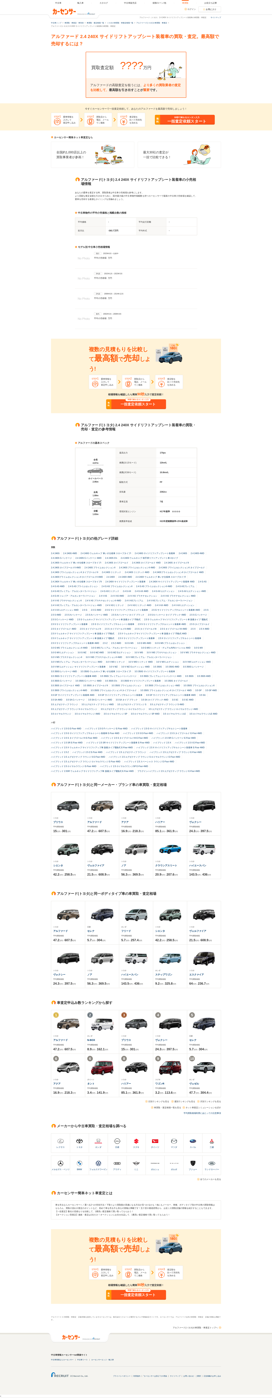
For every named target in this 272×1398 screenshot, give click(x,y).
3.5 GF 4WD (211, 690)
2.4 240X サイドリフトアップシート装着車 (125, 581)
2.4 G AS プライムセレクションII (116, 586)
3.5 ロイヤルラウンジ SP (115, 714)
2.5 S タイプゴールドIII (145, 629)
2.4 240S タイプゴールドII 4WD (66, 567)
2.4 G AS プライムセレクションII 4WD (154, 586)
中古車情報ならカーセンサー (62, 1360)
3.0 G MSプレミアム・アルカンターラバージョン (114, 648)
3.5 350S (189, 676)
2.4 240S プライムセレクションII (99, 567)
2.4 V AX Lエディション (183, 605)
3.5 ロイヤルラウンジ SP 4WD (145, 714)
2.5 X (193, 629)
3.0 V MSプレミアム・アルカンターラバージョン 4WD (76, 662)
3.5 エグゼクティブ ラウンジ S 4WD (167, 704)
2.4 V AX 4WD (161, 605)
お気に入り (211, 9)
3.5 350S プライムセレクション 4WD (162, 685)
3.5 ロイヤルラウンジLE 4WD (203, 714)
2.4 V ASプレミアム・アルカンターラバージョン (170, 600)
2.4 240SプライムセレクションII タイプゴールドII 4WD (77, 577)
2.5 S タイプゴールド (200, 624)
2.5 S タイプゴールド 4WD (63, 629)
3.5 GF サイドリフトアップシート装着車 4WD (72, 695)
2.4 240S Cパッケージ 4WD (88, 558)
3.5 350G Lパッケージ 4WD (64, 671)
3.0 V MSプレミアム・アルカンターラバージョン (149, 657)
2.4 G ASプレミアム (185, 586)
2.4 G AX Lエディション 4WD (192, 591)
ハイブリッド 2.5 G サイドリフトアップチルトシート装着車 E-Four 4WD (85, 733)
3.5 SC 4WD (188, 700)
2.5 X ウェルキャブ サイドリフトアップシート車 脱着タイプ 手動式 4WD (152, 633)
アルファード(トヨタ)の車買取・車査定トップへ (195, 1327)
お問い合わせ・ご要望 (192, 1376)
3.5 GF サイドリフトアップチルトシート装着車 (120, 695)
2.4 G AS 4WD (58, 586)
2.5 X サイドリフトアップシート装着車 (136, 638)
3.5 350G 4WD (172, 667)
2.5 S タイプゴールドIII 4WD (173, 629)
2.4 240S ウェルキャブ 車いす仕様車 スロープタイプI (76, 563)
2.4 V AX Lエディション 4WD (65, 610)
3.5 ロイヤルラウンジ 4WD (87, 714)
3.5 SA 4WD (56, 700)
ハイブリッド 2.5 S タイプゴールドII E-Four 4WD (74, 738)
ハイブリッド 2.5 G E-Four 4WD (66, 728)
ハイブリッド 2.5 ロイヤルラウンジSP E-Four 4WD (124, 766)
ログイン (192, 9)
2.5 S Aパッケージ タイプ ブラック (127, 615)
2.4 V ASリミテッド (114, 605)
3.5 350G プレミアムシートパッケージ (118, 676)
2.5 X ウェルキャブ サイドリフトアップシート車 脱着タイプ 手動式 (82, 633)
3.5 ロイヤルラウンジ (61, 714)
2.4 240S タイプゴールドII (176, 563)
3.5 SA (202, 695)
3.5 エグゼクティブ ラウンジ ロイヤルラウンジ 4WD (173, 709)
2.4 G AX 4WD (141, 591)
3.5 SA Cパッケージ (75, 700)
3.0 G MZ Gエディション (119, 652)
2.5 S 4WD (56, 615)
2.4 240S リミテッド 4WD (137, 572)
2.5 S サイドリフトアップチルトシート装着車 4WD (162, 624)
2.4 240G (55, 553)
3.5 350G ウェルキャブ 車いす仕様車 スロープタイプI (105, 671)
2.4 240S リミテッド (111, 572)
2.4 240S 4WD (197, 553)
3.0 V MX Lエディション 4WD (197, 662)
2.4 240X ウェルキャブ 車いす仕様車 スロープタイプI (161, 577)
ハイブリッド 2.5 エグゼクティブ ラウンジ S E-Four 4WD (78, 757)
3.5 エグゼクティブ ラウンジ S (131, 704)
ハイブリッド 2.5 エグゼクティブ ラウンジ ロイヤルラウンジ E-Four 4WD (85, 761)
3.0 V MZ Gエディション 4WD (135, 667)
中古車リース (82, 1360)
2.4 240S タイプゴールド (116, 563)
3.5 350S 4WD (204, 676)
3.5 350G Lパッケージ (193, 667)
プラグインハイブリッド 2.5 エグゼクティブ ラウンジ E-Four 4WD (168, 771)
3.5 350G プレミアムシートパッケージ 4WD (160, 676)
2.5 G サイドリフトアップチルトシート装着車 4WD (176, 610)
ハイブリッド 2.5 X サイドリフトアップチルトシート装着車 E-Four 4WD (170, 747)
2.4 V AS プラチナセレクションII (66, 600)
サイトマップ (216, 17)
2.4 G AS (202, 581)
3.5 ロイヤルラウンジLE (174, 714)
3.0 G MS (129, 643)
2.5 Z (105, 643)
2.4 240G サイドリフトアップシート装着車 (155, 553)
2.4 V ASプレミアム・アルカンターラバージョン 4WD (76, 605)
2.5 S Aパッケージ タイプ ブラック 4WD (167, 615)
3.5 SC (175, 700)
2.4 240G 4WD (70, 553)
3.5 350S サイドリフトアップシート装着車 (141, 681)
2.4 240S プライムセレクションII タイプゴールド (182, 567)
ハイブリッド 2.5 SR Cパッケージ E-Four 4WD (174, 738)
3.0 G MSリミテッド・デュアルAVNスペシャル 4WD (165, 648)
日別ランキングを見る (158, 1101)
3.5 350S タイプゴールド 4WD (65, 685)
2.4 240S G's (111, 558)
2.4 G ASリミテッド (109, 591)
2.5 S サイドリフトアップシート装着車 (69, 624)
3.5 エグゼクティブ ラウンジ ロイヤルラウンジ (123, 709)
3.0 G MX (198, 648)
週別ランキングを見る (184, 1101)
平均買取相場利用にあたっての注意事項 (202, 1113)
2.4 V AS (103, 596)
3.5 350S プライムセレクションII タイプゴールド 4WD (166, 690)
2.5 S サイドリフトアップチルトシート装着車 (112, 624)
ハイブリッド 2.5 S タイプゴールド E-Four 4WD (179, 733)
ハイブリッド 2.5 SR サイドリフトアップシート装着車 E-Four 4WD (118, 742)
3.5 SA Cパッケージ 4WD (100, 700)
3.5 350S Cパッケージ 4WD (88, 681)
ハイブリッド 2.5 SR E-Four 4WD (67, 742)
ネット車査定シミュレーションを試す (203, 1107)
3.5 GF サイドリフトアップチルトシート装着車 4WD (171, 695)
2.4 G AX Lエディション (163, 591)
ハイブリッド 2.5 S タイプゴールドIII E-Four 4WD (124, 738)
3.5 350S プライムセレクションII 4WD (69, 690)
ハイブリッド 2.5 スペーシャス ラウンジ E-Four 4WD (149, 761)
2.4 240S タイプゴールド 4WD (146, 563)
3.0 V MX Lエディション (167, 662)
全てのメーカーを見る (210, 1179)
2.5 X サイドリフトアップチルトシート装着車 (179, 638)
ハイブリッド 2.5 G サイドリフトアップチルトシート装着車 (159, 728)
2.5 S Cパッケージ (198, 615)
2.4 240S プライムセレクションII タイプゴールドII (74, 572)
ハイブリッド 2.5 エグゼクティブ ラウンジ (126, 752)
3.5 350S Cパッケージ (61, 681)
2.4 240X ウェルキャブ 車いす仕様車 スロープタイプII (76, 581)
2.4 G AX (127, 591)
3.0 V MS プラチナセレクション (162, 652)
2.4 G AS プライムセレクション (83, 586)
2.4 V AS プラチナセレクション (142, 596)
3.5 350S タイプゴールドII (95, 685)
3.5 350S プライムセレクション (126, 685)
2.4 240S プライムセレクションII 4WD (137, 567)
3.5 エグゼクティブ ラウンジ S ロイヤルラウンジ (74, 709)
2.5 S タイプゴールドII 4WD (118, 629)
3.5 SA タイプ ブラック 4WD (154, 700)
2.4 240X (111, 577)
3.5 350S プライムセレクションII (199, 685)
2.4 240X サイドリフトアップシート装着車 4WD (171, 581)
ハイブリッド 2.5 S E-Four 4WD (138, 733)
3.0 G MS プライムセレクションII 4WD (69, 648)
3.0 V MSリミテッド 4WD (141, 662)
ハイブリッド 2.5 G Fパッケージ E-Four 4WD (106, 728)
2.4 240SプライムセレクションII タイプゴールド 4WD (178, 572)
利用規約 (136, 1376)
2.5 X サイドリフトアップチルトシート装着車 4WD (75, 643)
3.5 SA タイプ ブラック (127, 700)
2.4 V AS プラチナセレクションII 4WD (103, 600)
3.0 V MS (138, 652)
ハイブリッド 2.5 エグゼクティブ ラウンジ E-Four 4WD (176, 752)
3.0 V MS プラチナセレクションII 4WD (104, 657)
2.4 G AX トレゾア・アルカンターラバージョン (73, 596)
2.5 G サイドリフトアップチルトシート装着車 (126, 610)
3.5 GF (198, 690)
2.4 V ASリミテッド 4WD (139, 605)
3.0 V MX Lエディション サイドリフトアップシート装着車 (78, 667)
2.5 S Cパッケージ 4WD (62, 619)
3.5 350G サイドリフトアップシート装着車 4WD (74, 676)
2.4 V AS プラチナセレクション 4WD (178, 596)
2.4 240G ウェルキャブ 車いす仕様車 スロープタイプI (106, 553)
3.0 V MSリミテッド (115, 662)
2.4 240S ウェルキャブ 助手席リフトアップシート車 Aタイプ (149, 558)
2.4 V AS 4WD (117, 596)
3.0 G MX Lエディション (62, 652)
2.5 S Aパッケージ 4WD (97, 615)
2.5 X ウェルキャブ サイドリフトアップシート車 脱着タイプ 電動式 (82, 638)
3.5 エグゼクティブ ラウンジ (64, 704)
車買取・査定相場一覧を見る (167, 1107)
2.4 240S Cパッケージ (61, 558)
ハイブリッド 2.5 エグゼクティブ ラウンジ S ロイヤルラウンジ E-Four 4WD (144, 757)
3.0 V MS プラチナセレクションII (66, 657)
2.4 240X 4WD (125, 577)
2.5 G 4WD (96, 610)
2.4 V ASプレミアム (134, 600)
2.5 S (206, 610)
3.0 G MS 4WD (144, 643)
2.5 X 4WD (204, 629)
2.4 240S (183, 553)
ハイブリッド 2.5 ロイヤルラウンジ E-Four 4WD (73, 766)
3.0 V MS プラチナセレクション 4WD (197, 652)
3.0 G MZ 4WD (97, 652)
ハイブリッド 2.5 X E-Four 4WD (190, 742)
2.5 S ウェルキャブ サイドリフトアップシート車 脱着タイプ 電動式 (175, 619)
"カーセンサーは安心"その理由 (155, 1376)
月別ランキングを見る (210, 1101)
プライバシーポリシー (121, 1376)
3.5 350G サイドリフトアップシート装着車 (155, 671)
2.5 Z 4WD (116, 643)
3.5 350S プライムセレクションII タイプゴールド (114, 690)
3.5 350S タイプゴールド (176, 681)
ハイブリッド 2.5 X (162, 742)
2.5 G (84, 610)
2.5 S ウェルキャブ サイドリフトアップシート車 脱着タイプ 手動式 (109, 619)
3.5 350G (157, 667)
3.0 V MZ (113, 667)
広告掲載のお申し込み (212, 1376)
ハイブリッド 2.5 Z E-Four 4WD (88, 752)
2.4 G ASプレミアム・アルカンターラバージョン (74, 591)
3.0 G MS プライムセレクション (170, 643)
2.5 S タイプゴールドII (90, 629)
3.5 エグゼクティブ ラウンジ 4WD (98, 704)
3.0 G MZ (82, 652)
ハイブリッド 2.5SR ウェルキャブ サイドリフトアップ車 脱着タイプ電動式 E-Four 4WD (92, 771)
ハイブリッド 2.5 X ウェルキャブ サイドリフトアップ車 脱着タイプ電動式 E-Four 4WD (92, 747)
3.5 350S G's (111, 681)
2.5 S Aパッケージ (73, 615)
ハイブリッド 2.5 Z (60, 752)
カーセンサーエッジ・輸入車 (102, 1360)
